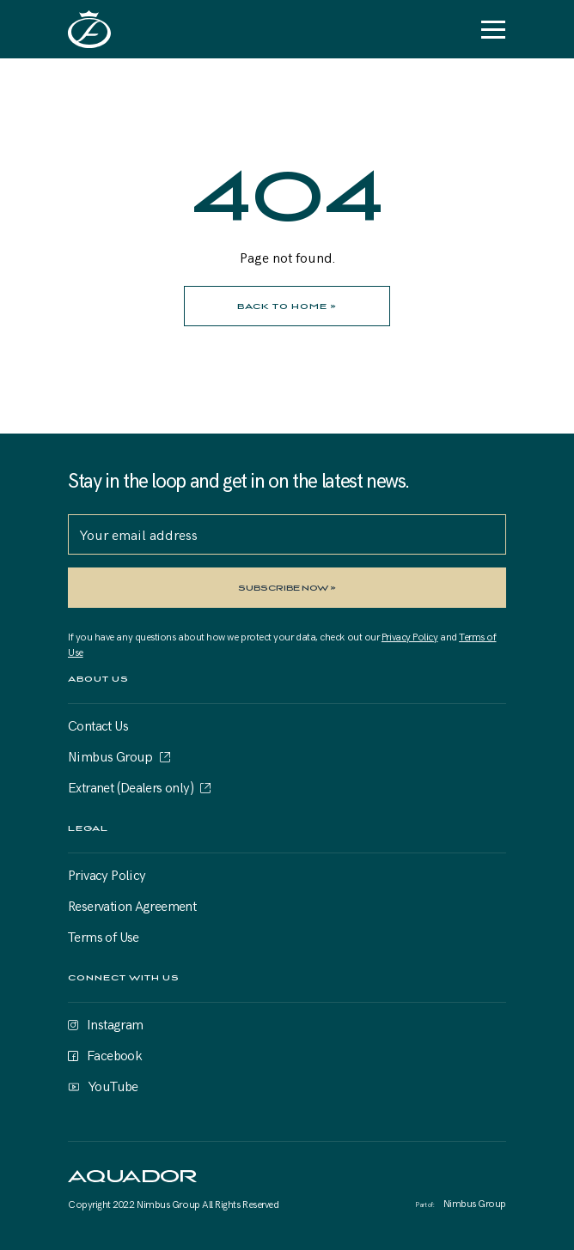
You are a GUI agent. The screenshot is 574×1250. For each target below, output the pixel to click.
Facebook (114, 1054)
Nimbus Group (110, 755)
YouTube (113, 1085)
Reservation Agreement (132, 904)
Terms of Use (103, 935)
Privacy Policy (410, 636)
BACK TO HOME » (287, 306)
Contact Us (98, 724)
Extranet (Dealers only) (130, 786)
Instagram (115, 1023)
